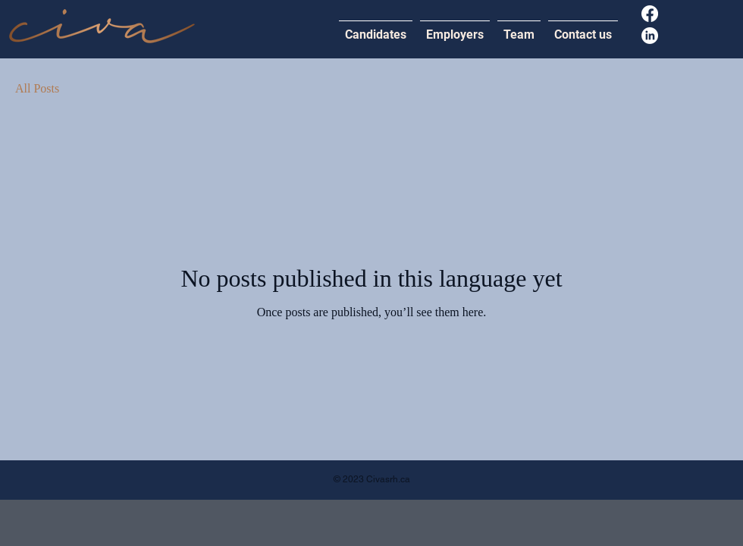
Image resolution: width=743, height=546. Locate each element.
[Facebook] (649, 13)
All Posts (37, 88)
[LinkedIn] (649, 35)
